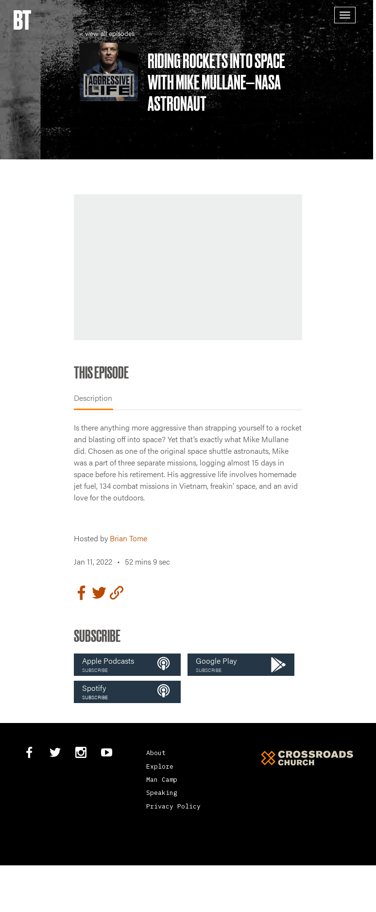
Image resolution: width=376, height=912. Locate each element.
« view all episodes (107, 33)
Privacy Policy (173, 806)
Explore (159, 766)
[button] (127, 665)
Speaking (161, 792)
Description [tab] (93, 397)
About (156, 753)
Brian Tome (128, 538)
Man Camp (161, 779)
